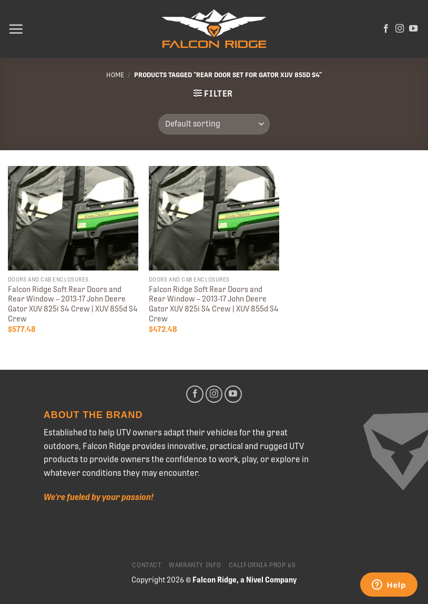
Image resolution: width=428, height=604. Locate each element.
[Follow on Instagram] (399, 29)
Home (115, 75)
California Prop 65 (262, 565)
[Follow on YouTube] (413, 29)
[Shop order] (213, 124)
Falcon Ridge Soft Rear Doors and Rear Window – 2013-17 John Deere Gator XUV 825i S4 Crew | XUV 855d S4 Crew (73, 304)
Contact (146, 565)
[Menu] (16, 29)
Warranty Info (195, 565)
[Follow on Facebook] (386, 29)
